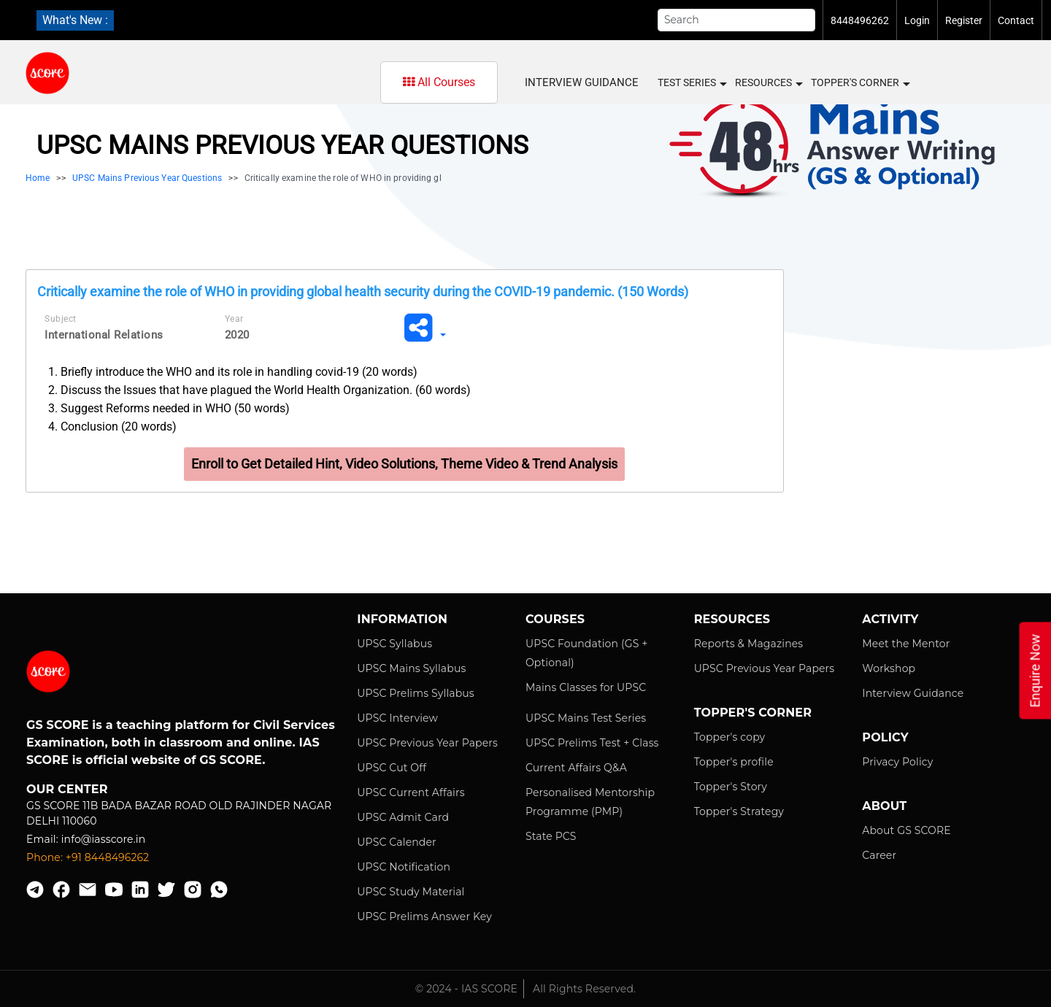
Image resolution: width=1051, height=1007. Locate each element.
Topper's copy (730, 737)
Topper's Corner (860, 83)
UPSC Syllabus (394, 643)
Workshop (888, 668)
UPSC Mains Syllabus (411, 668)
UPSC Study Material (410, 891)
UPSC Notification (403, 866)
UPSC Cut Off (391, 767)
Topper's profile (734, 761)
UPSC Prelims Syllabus (415, 693)
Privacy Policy (897, 761)
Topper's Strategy (739, 811)
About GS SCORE (906, 830)
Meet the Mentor (906, 643)
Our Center (67, 789)
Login (917, 20)
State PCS (551, 836)
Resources (768, 83)
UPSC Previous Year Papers (427, 742)
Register (963, 20)
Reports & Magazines (749, 643)
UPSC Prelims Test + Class (592, 742)
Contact (1016, 20)
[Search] (736, 20)
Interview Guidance (582, 82)
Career (879, 855)
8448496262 (860, 20)
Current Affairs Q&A (576, 767)
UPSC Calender (396, 842)
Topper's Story (730, 786)
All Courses (439, 82)
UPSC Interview (397, 718)
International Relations (104, 335)
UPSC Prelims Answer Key (424, 916)
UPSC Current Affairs (410, 792)
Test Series (691, 83)
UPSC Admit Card (403, 817)
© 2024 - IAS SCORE (466, 988)
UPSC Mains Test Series (586, 718)
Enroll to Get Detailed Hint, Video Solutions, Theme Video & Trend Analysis (404, 463)
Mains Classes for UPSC (586, 687)
